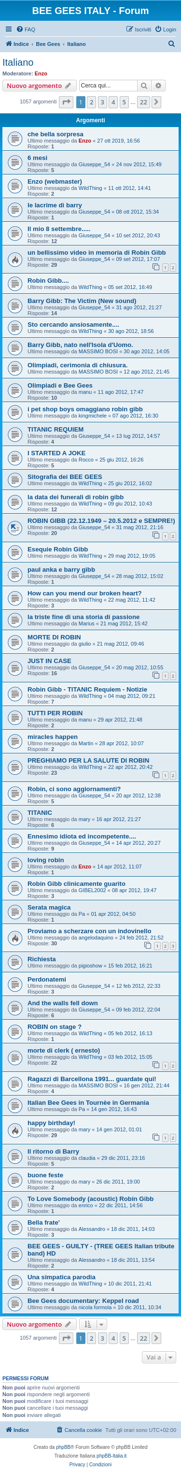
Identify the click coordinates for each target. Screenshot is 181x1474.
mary (84, 819)
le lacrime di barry (55, 205)
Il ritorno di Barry (53, 1151)
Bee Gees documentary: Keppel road (83, 1300)
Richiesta (42, 959)
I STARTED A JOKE (56, 453)
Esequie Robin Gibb (58, 549)
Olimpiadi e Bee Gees (60, 385)
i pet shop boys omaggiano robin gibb (85, 409)
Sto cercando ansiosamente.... (73, 324)
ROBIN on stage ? (55, 1026)
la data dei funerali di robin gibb (76, 497)
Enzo (41, 73)
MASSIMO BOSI (98, 351)
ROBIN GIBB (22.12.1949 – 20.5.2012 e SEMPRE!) (101, 520)
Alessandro (92, 1229)
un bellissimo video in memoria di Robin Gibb (97, 252)
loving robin (46, 860)
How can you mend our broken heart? (85, 593)
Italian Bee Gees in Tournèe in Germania (88, 1102)
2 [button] (91, 102)
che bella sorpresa (56, 134)
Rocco (86, 459)
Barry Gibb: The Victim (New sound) (82, 300)
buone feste (45, 1175)
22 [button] (143, 102)
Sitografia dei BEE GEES (65, 476)
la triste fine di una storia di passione (83, 617)
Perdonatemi (47, 979)
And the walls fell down (63, 1003)
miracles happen (53, 736)
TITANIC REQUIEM (56, 429)
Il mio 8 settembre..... (59, 228)
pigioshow (90, 965)
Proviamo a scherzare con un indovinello (90, 931)
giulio (85, 644)
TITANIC (40, 812)
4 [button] (113, 102)
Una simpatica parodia (62, 1277)
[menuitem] (25, 29)
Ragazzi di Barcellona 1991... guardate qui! (92, 1079)
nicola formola (95, 1307)
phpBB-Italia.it (111, 1456)
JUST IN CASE (49, 661)
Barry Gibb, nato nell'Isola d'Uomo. (80, 344)
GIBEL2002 (92, 890)
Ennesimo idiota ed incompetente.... (82, 836)
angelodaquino (96, 937)
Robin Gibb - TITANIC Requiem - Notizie (87, 689)
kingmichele (93, 416)
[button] (66, 102)
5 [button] (124, 102)
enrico (86, 1205)
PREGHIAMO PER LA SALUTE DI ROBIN (88, 760)
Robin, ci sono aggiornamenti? (74, 789)
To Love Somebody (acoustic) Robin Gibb (90, 1198)
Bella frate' (44, 1222)
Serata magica (49, 907)
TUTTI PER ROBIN (55, 713)
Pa (82, 914)
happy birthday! (51, 1123)
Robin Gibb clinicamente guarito (76, 883)
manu (85, 392)
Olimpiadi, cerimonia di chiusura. (77, 365)
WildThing (90, 188)
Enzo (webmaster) (55, 181)
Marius (87, 623)
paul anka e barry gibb (61, 569)
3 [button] (102, 102)
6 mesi (37, 157)
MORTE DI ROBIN (54, 637)
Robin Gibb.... (48, 280)
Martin (86, 743)
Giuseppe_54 (94, 164)
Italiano (18, 62)
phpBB (63, 1447)
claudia (87, 1158)
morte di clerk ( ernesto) (64, 1050)
